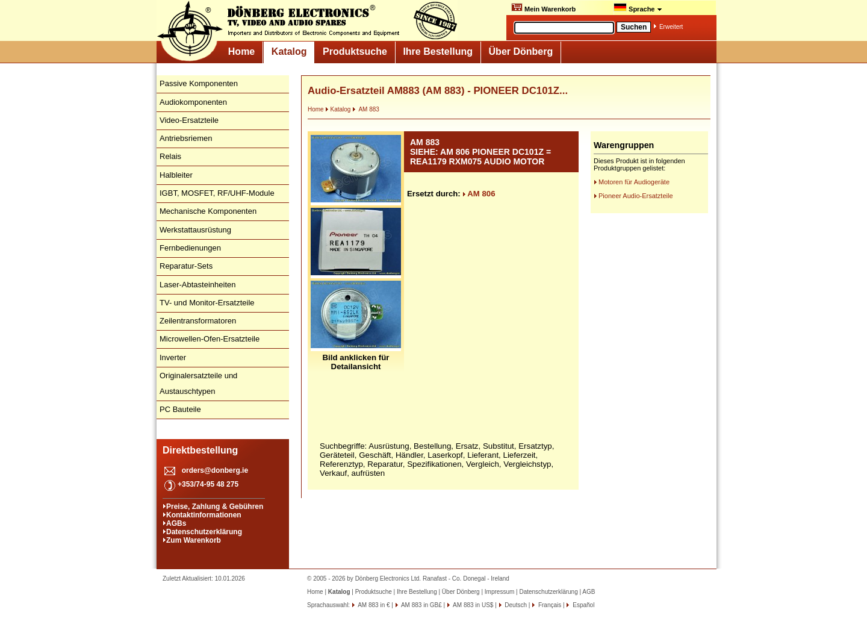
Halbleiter (176, 174)
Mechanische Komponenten (208, 211)
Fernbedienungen (190, 247)
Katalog (289, 51)
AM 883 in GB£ (421, 605)
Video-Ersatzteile (189, 120)
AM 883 (365, 109)
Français (548, 605)
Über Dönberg (521, 51)
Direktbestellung (200, 450)
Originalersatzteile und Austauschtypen (198, 383)
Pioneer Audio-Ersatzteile (635, 195)
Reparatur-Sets (186, 265)
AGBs (176, 523)
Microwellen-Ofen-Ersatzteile (209, 338)
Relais (170, 156)
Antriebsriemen (186, 138)
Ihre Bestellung (438, 51)
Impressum (499, 591)
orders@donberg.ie (215, 470)
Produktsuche (355, 51)
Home (241, 51)
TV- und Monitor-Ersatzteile (207, 302)
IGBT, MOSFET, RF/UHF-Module (217, 193)
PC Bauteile (180, 409)
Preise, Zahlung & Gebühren (214, 506)
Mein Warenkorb (543, 8)
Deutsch (515, 605)
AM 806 (478, 193)
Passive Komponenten (199, 83)
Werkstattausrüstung (195, 229)
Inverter (173, 357)
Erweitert (671, 26)
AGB (588, 591)
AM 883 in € (373, 605)
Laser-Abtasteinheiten (197, 284)
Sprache (638, 8)
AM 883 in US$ (472, 605)
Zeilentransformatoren (198, 320)
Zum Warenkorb (193, 540)
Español (582, 605)
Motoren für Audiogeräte (634, 182)
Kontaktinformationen (203, 515)
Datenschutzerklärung (204, 532)
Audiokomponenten (193, 102)
